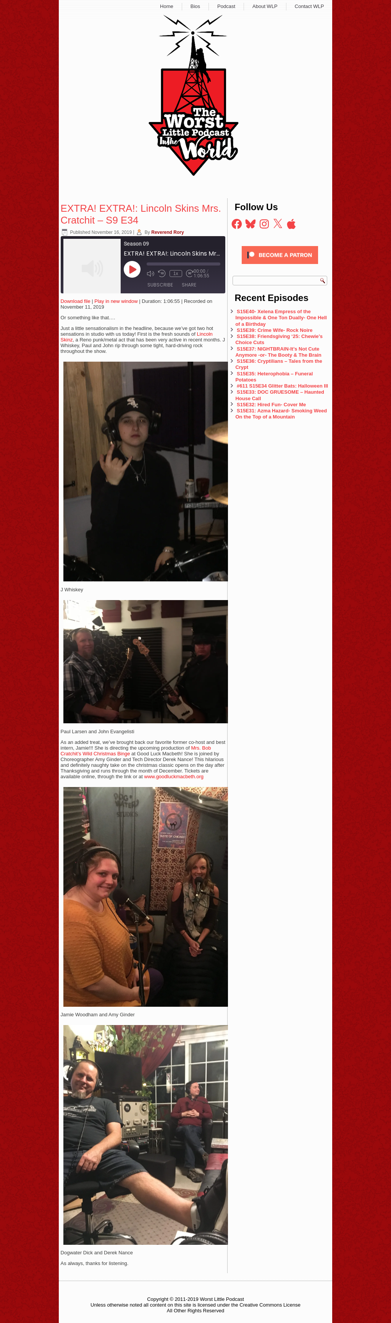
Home (166, 6)
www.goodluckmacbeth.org (174, 776)
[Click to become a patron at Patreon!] (280, 266)
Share (189, 285)
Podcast (226, 6)
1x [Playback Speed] (175, 273)
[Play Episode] (132, 269)
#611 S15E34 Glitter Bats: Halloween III (282, 386)
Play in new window (115, 301)
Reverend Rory (167, 232)
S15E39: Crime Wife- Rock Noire (275, 330)
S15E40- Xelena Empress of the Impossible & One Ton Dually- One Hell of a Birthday (281, 318)
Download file (75, 301)
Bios (195, 6)
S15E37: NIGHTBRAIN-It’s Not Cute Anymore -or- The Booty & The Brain (279, 352)
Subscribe (160, 285)
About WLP (265, 6)
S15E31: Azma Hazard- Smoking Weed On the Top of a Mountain (281, 414)
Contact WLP (309, 6)
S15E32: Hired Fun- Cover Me (271, 404)
